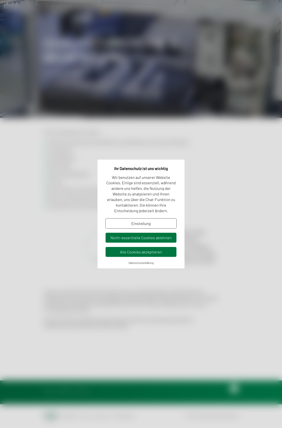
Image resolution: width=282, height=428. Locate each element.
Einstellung (141, 223)
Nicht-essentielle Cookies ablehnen (141, 237)
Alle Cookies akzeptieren (141, 251)
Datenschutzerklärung (141, 262)
